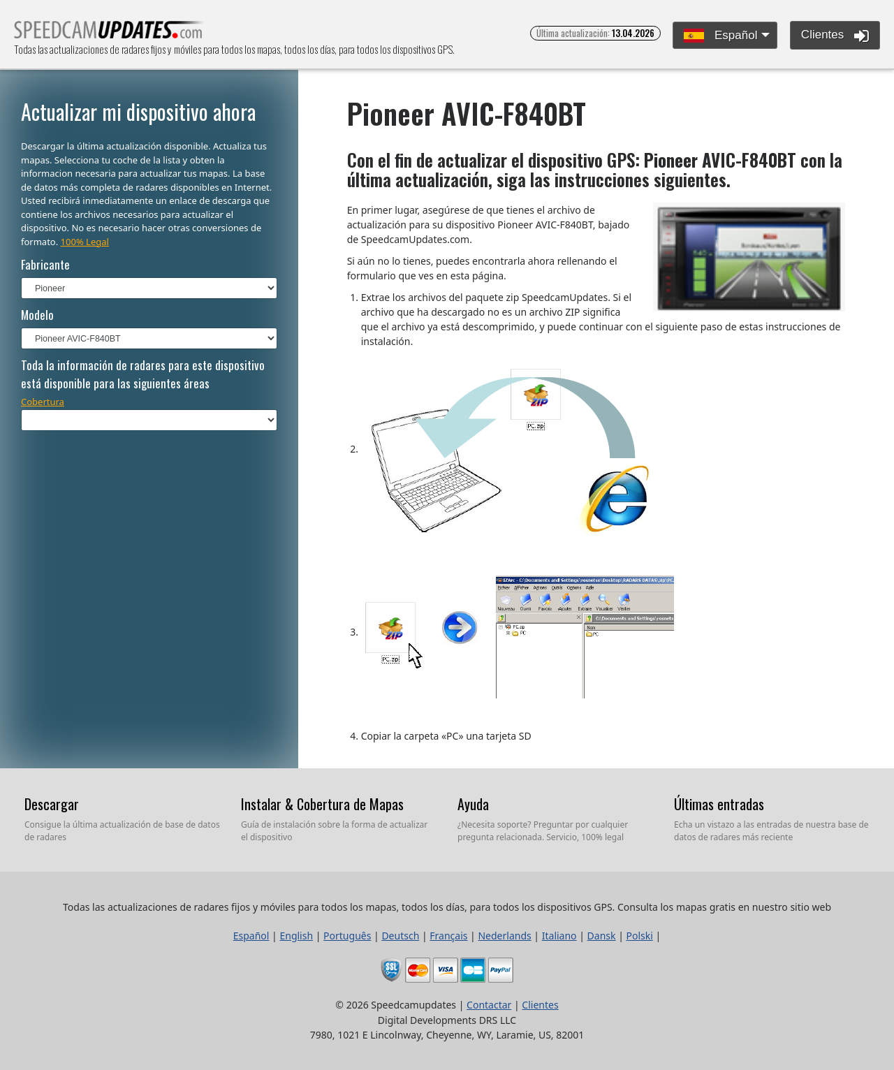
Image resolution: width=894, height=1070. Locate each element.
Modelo (37, 314)
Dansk (601, 935)
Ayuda (473, 803)
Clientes (835, 35)
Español (720, 36)
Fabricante (45, 264)
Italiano (559, 935)
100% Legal (85, 241)
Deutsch (400, 935)
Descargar (51, 803)
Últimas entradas (719, 803)
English (296, 935)
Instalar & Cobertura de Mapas (322, 803)
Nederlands (504, 935)
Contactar (489, 1004)
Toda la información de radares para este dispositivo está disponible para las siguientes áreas (143, 374)
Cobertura (42, 401)
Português (347, 935)
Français (448, 935)
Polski (639, 935)
